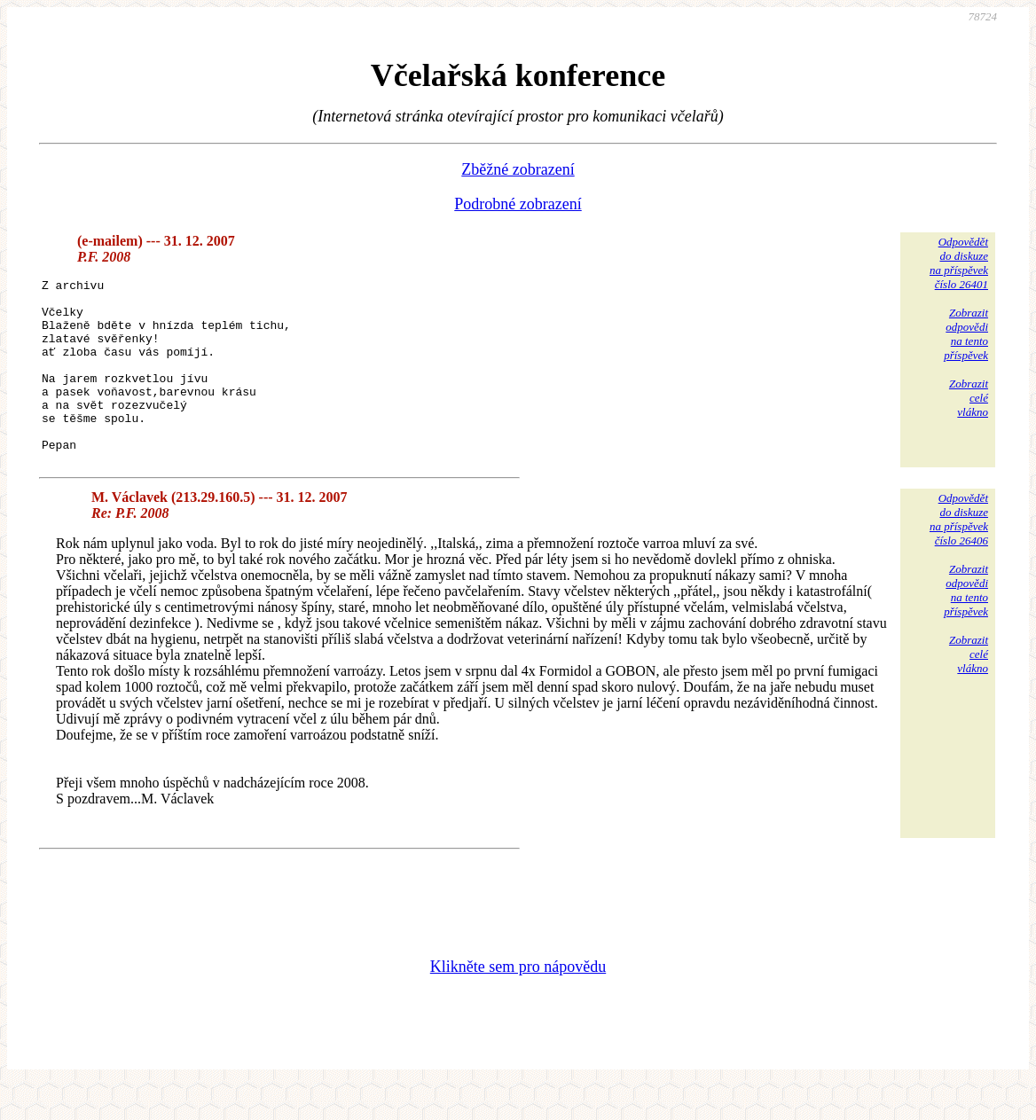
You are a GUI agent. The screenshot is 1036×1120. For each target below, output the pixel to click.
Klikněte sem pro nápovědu (518, 1001)
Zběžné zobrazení (517, 169)
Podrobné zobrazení (517, 204)
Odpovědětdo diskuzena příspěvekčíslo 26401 (959, 263)
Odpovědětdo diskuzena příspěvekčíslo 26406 (959, 554)
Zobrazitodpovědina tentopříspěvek (966, 334)
